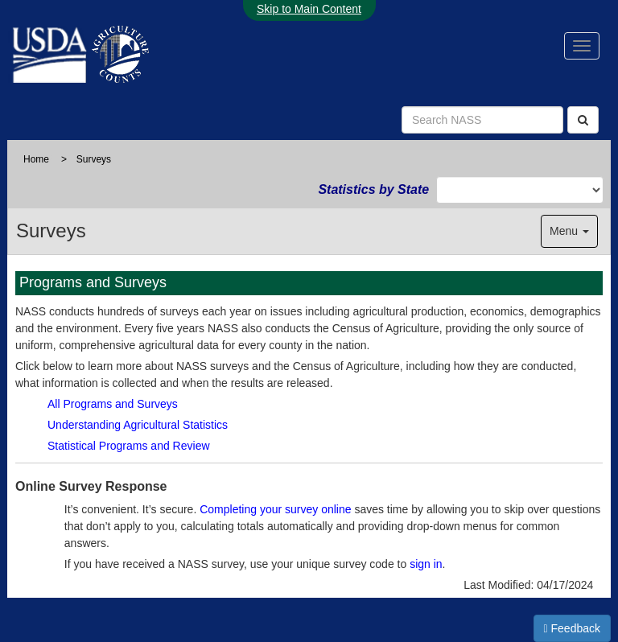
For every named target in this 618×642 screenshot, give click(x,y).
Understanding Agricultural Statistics (137, 424)
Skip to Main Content (309, 8)
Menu (569, 230)
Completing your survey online (275, 509)
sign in (426, 564)
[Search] (583, 120)
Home (36, 159)
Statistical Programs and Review (128, 445)
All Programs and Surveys (112, 403)
